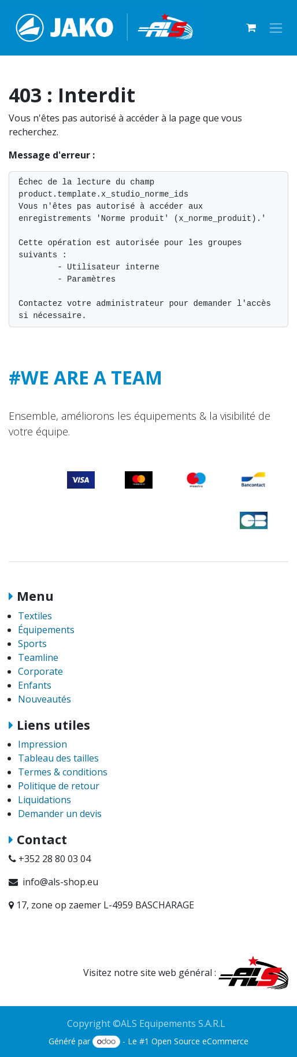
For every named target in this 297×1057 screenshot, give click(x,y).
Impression (42, 744)
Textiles (35, 615)
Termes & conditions (62, 772)
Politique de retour (58, 785)
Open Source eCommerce (199, 1041)
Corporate (40, 671)
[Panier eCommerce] (250, 27)
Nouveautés (44, 699)
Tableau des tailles (58, 758)
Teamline (38, 657)
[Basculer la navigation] (275, 27)
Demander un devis (60, 813)
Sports (32, 643)
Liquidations (44, 799)
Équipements (46, 629)
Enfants (34, 685)
